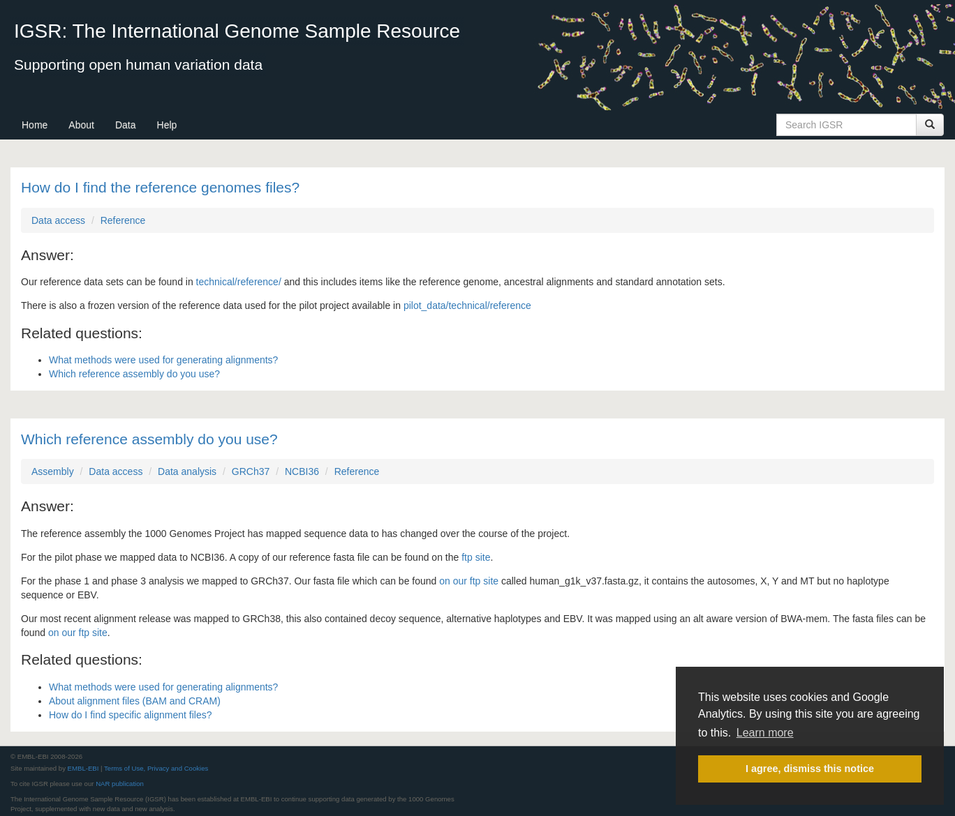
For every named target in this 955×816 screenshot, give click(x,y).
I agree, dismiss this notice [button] (810, 768)
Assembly (52, 471)
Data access (58, 220)
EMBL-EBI (83, 768)
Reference (123, 220)
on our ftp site (468, 581)
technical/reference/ (238, 281)
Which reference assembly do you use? (134, 373)
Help (167, 124)
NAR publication (120, 783)
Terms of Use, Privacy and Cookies (156, 768)
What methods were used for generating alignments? (163, 359)
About (81, 124)
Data (125, 124)
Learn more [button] (765, 733)
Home (34, 124)
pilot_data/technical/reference (467, 305)
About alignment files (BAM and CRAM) (135, 701)
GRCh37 (250, 471)
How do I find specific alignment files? (130, 714)
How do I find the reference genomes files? (160, 187)
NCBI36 (302, 471)
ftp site (475, 557)
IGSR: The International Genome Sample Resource (237, 31)
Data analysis (187, 471)
